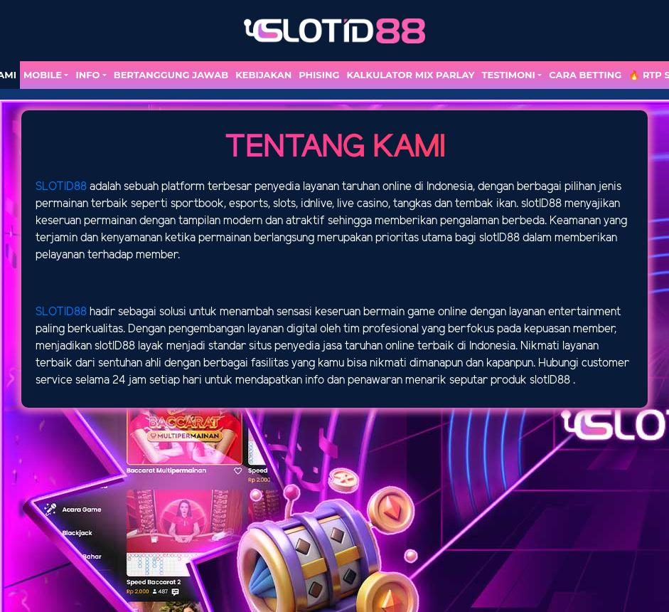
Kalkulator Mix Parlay (410, 74)
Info (87, 74)
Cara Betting (585, 74)
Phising (319, 74)
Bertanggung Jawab (171, 74)
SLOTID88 (61, 187)
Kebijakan (263, 74)
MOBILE (42, 74)
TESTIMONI (508, 74)
